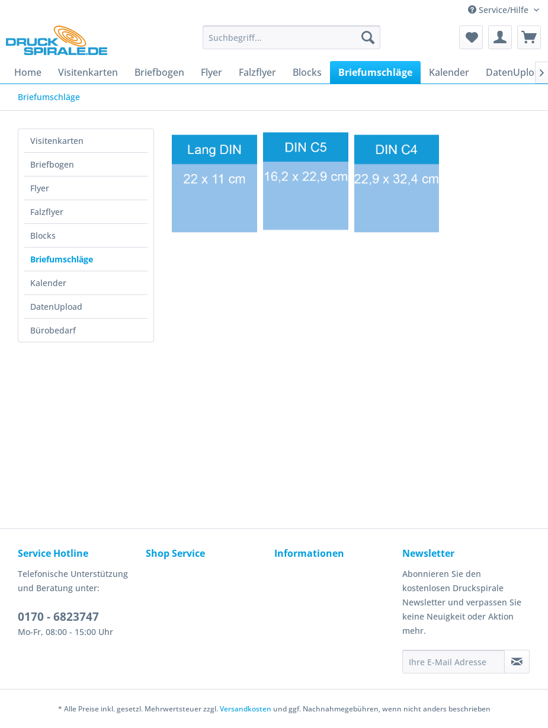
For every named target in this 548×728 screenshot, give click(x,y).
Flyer (39, 188)
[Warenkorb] (529, 37)
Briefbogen (52, 164)
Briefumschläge (61, 259)
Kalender (48, 282)
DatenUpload (56, 306)
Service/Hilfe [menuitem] (499, 9)
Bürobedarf (53, 330)
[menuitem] (292, 37)
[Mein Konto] (500, 37)
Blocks (43, 235)
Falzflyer (46, 211)
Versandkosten (245, 709)
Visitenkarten (57, 140)
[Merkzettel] (471, 37)
